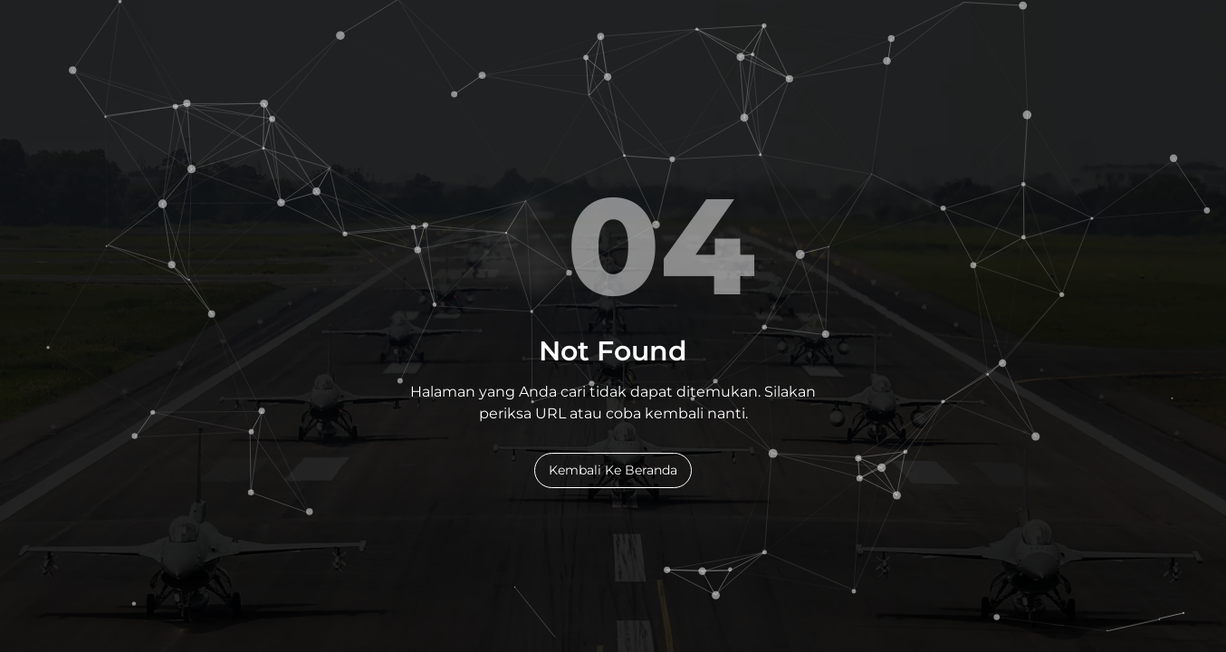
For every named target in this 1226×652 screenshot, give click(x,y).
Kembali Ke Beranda (613, 470)
